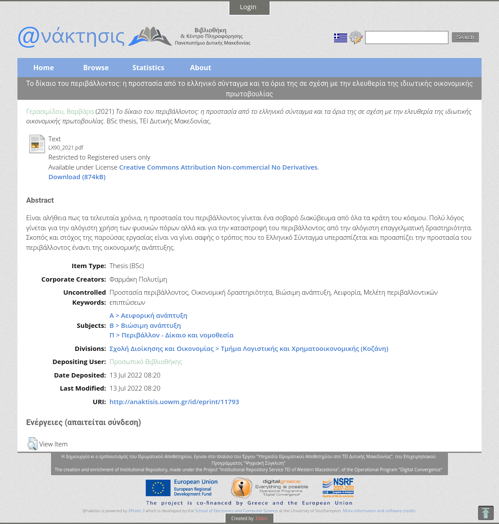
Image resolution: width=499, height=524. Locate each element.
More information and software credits (379, 511)
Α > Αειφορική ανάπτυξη (148, 315)
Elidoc (261, 518)
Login (248, 6)
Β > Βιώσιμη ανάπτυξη (145, 325)
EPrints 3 (137, 511)
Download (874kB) (77, 176)
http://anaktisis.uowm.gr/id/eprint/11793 (174, 401)
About (201, 67)
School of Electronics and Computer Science (236, 511)
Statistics (148, 67)
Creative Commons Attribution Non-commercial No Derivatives (218, 167)
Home (43, 67)
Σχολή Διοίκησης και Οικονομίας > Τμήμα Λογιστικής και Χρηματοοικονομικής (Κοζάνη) (248, 348)
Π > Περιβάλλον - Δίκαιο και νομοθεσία (171, 334)
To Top (486, 513)
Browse (96, 67)
